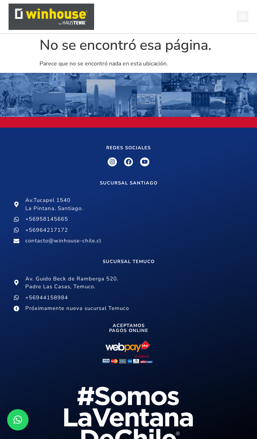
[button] (242, 16)
